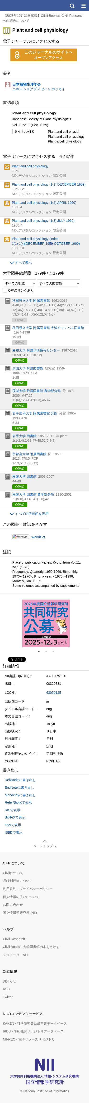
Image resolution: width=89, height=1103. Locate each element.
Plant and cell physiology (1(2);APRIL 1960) (44, 203)
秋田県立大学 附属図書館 (31, 300)
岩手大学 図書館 (24, 436)
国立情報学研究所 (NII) (20, 913)
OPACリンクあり (18, 291)
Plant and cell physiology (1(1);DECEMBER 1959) (48, 184)
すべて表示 (23, 262)
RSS (6, 989)
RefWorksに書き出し (20, 780)
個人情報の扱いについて (21, 897)
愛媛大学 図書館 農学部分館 (33, 494)
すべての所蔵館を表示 (31, 514)
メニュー (83, 5)
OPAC (19, 360)
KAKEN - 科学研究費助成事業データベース (35, 1023)
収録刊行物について (18, 881)
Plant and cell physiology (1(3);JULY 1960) (43, 220)
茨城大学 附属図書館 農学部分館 (36, 391)
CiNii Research (14, 939)
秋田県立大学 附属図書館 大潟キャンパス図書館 (48, 328)
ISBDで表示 (14, 832)
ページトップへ (44, 846)
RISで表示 (12, 810)
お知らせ (9, 981)
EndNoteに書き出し (19, 787)
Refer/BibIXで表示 (18, 802)
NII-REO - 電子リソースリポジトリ (29, 1039)
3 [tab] (55, 651)
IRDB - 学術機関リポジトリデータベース (33, 1031)
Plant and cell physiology (30, 166)
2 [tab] (48, 651)
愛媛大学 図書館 (24, 476)
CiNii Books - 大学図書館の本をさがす (31, 947)
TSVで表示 (13, 825)
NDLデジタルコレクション (32, 176)
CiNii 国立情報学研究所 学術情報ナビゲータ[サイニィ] (21, 5)
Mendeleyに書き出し (20, 795)
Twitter (8, 997)
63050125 (53, 692)
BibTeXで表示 (15, 817)
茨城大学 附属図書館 (27, 368)
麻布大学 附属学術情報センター (36, 350)
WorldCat (38, 537)
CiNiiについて (13, 873)
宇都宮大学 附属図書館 (29, 454)
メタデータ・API (15, 955)
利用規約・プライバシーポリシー (28, 889)
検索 (72, 5)
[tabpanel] (46, 623)
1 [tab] (40, 651)
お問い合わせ (13, 905)
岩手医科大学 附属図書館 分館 (34, 413)
